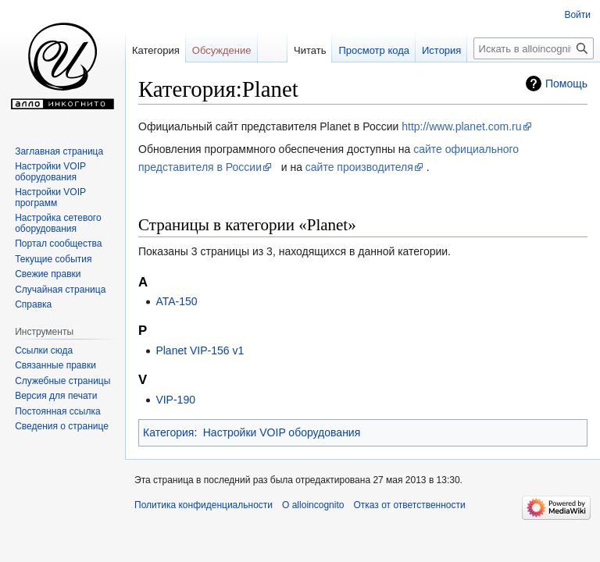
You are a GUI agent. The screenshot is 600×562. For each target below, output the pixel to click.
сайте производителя (359, 167)
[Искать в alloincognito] (533, 48)
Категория (168, 432)
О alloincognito (313, 505)
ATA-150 (176, 301)
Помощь (566, 83)
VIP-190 (175, 399)
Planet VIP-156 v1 (199, 350)
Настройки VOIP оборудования (282, 432)
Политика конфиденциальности (203, 505)
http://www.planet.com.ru (461, 126)
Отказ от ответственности (409, 505)
